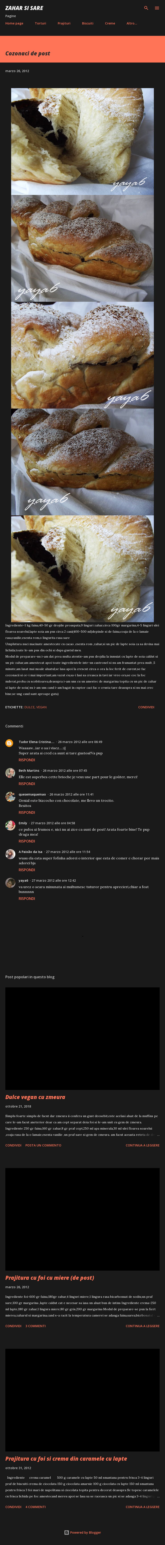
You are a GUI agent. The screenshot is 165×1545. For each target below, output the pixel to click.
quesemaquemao (32, 794)
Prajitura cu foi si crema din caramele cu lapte (66, 1458)
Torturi (40, 23)
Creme (110, 23)
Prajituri (64, 23)
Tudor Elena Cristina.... (36, 742)
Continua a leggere (143, 1145)
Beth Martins (29, 770)
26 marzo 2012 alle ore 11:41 (72, 794)
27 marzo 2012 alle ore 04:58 (53, 823)
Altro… (132, 23)
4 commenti (35, 1507)
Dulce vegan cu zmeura (35, 1097)
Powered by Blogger (82, 1532)
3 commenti (35, 1326)
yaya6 (23, 880)
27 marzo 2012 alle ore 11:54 (68, 852)
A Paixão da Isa (30, 852)
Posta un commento (43, 1145)
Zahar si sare (24, 8)
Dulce (29, 707)
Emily (23, 823)
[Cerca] (146, 8)
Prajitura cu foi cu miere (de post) (49, 1277)
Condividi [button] (146, 707)
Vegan (41, 707)
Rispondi (27, 759)
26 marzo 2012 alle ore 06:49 (80, 742)
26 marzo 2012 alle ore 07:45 (65, 770)
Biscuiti (87, 23)
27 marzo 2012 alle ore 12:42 (54, 880)
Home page (14, 23)
